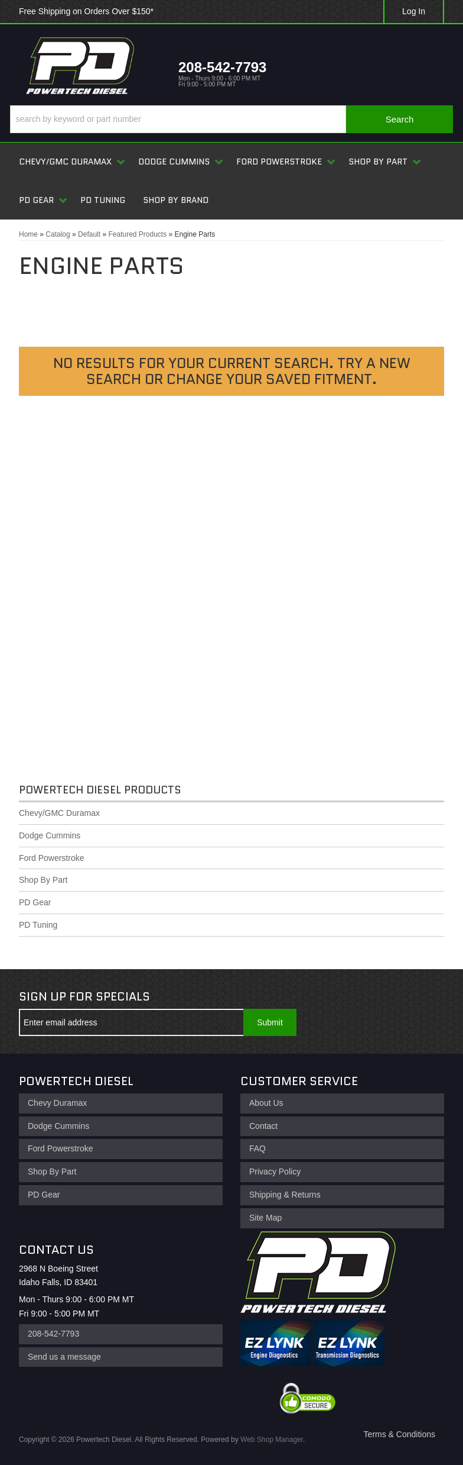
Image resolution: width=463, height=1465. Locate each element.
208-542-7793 (53, 1333)
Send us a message (64, 1356)
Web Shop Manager (271, 1439)
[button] (231, 119)
